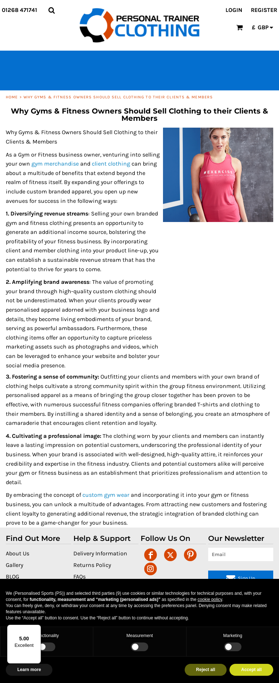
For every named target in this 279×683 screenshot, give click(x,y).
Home (12, 97)
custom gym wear (105, 494)
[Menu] (36, 629)
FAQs (79, 576)
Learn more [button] (29, 669)
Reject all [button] (205, 669)
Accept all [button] (251, 669)
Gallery (14, 565)
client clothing (111, 163)
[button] (51, 10)
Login (234, 10)
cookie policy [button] (210, 599)
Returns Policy (92, 565)
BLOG (12, 576)
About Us (17, 553)
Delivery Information (100, 553)
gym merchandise (55, 163)
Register (264, 10)
